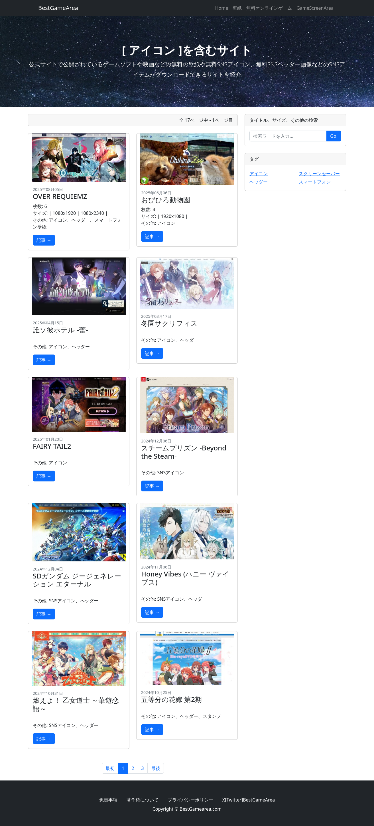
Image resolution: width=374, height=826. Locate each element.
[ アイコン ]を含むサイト (187, 50)
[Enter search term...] (288, 136)
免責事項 (108, 800)
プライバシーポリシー (190, 800)
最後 (155, 768)
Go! (334, 136)
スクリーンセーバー (319, 173)
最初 (110, 768)
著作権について (142, 800)
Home (221, 8)
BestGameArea (58, 8)
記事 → (43, 240)
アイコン (258, 173)
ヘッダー (258, 182)
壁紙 (237, 8)
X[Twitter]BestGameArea (248, 800)
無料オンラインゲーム (269, 8)
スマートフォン (315, 182)
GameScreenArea (315, 8)
